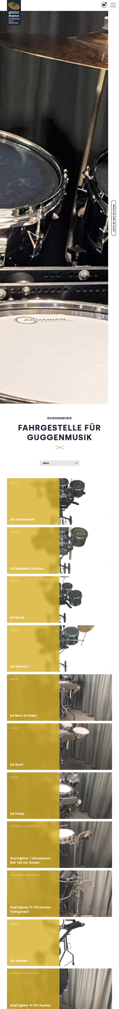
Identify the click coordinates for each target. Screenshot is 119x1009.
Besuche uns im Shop (113, 218)
